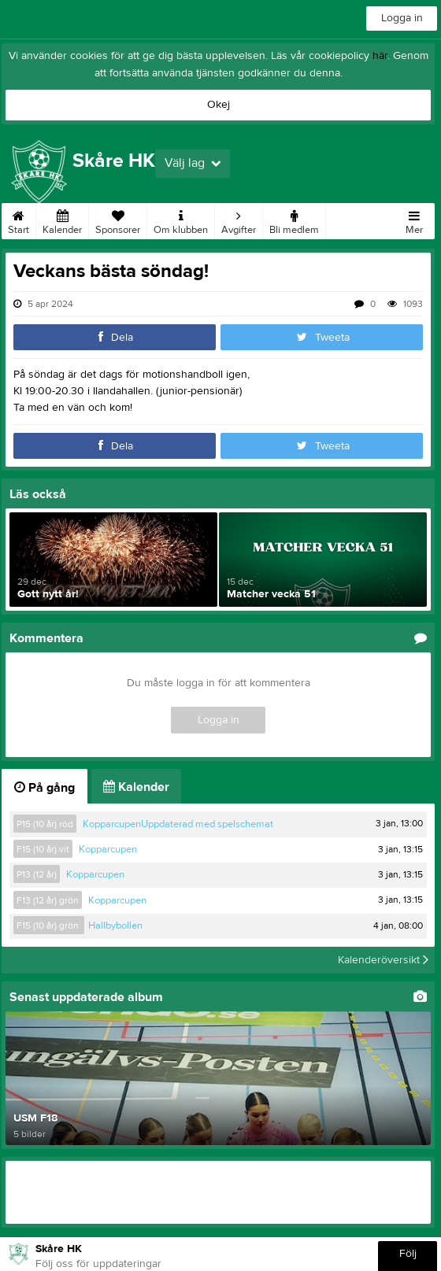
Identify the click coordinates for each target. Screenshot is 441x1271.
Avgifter (238, 219)
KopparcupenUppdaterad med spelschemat (178, 824)
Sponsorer (117, 219)
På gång (44, 788)
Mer (414, 219)
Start (18, 219)
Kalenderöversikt (383, 960)
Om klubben (181, 219)
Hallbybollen (115, 925)
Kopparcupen (108, 849)
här (379, 56)
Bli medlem (294, 219)
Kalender (62, 219)
